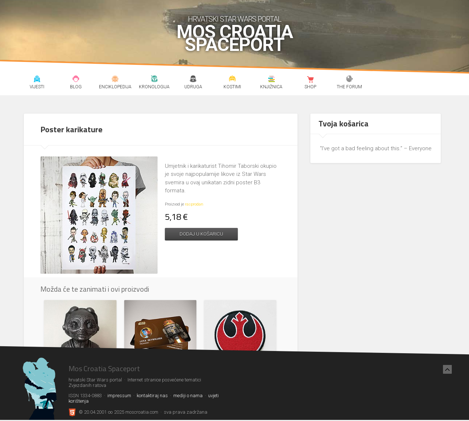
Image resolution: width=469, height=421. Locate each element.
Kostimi (232, 79)
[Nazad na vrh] (447, 369)
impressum (119, 395)
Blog (76, 79)
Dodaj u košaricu (201, 234)
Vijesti (36, 79)
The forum (349, 79)
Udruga (193, 79)
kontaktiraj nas (152, 395)
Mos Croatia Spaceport (235, 38)
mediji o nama (188, 395)
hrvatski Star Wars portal (234, 19)
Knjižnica (271, 79)
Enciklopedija (115, 79)
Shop (310, 79)
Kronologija (154, 79)
